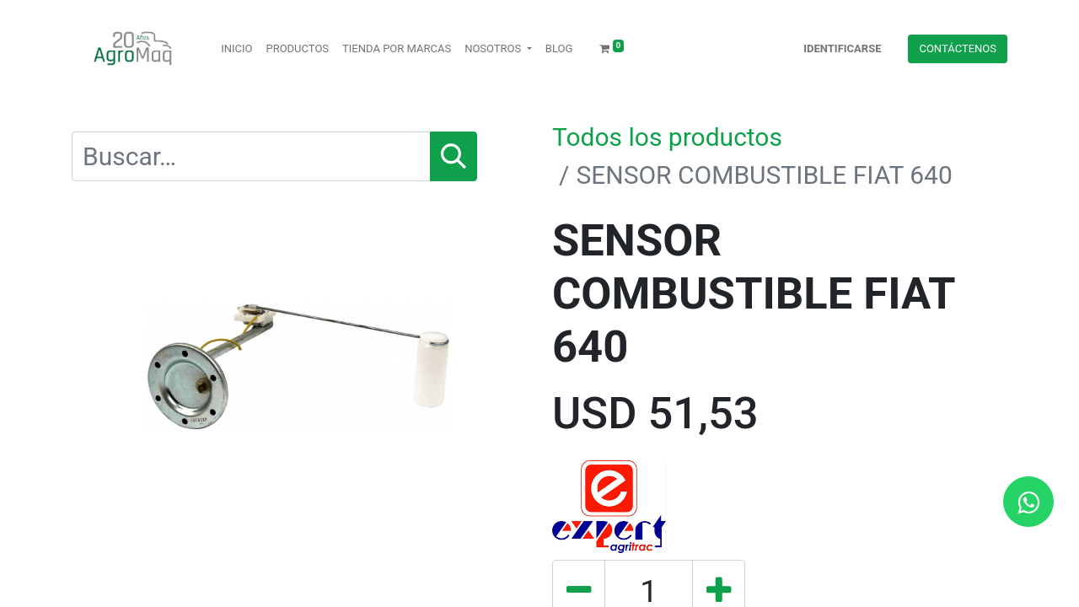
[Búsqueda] (453, 156)
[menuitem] (236, 49)
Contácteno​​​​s (957, 48)
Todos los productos (667, 137)
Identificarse (842, 48)
